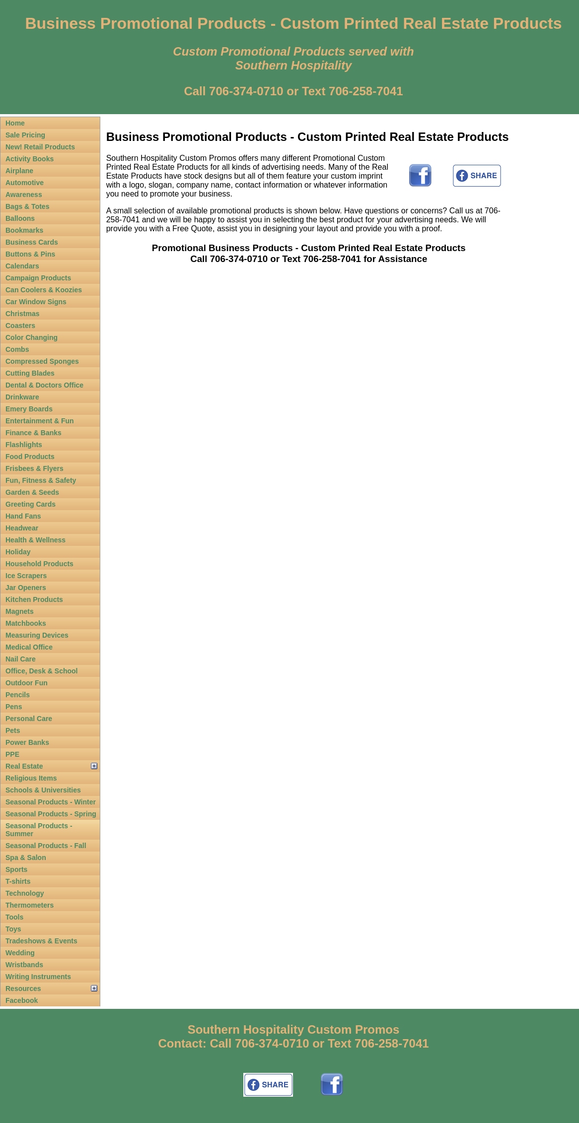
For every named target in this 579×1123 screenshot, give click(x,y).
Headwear (21, 528)
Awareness (23, 194)
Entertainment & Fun (39, 421)
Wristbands (24, 965)
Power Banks (27, 742)
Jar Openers (25, 588)
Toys (13, 929)
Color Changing (31, 337)
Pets (12, 730)
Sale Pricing (25, 135)
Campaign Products (38, 278)
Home (15, 123)
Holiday (18, 552)
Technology (24, 893)
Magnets (19, 611)
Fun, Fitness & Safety (40, 480)
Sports (16, 869)
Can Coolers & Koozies (43, 290)
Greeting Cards (30, 504)
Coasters (20, 326)
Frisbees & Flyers (34, 468)
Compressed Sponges (42, 361)
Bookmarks (24, 230)
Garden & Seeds (32, 492)
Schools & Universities (43, 790)
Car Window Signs (36, 302)
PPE (12, 754)
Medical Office (29, 647)
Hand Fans (23, 516)
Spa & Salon (25, 857)
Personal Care (28, 719)
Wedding (20, 953)
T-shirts (18, 881)
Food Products (30, 457)
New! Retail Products (40, 147)
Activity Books (29, 159)
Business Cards (31, 242)
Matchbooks (25, 623)
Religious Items (31, 778)
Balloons (20, 218)
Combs (17, 349)
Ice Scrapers (26, 576)
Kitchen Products (34, 599)
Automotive (24, 183)
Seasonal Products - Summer (38, 830)
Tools (14, 917)
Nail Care (20, 659)
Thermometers (29, 905)
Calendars (22, 266)
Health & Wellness (35, 540)
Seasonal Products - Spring (50, 814)
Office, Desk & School (41, 671)
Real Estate (24, 766)
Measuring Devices (37, 635)
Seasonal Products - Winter (50, 802)
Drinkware (22, 397)
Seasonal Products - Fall (45, 846)
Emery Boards (29, 409)
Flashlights (23, 445)
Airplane (19, 171)
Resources (23, 988)
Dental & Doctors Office (44, 385)
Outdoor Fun (26, 683)
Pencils (17, 695)
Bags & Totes (27, 206)
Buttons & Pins (30, 254)
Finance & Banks (33, 433)
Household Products (39, 564)
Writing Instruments (38, 977)
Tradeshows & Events (41, 941)
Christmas (22, 314)
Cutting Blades (30, 373)
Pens (13, 707)
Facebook (21, 1000)
